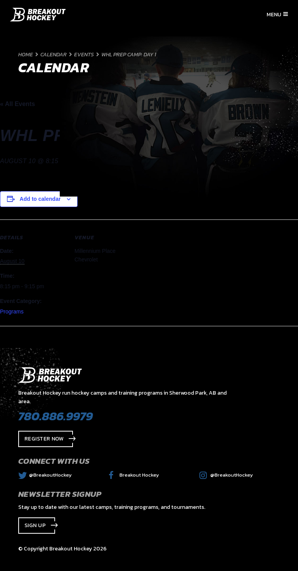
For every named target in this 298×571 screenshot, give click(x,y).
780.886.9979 (55, 416)
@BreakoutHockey (45, 475)
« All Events (17, 104)
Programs (12, 311)
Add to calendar (40, 199)
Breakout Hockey (134, 475)
